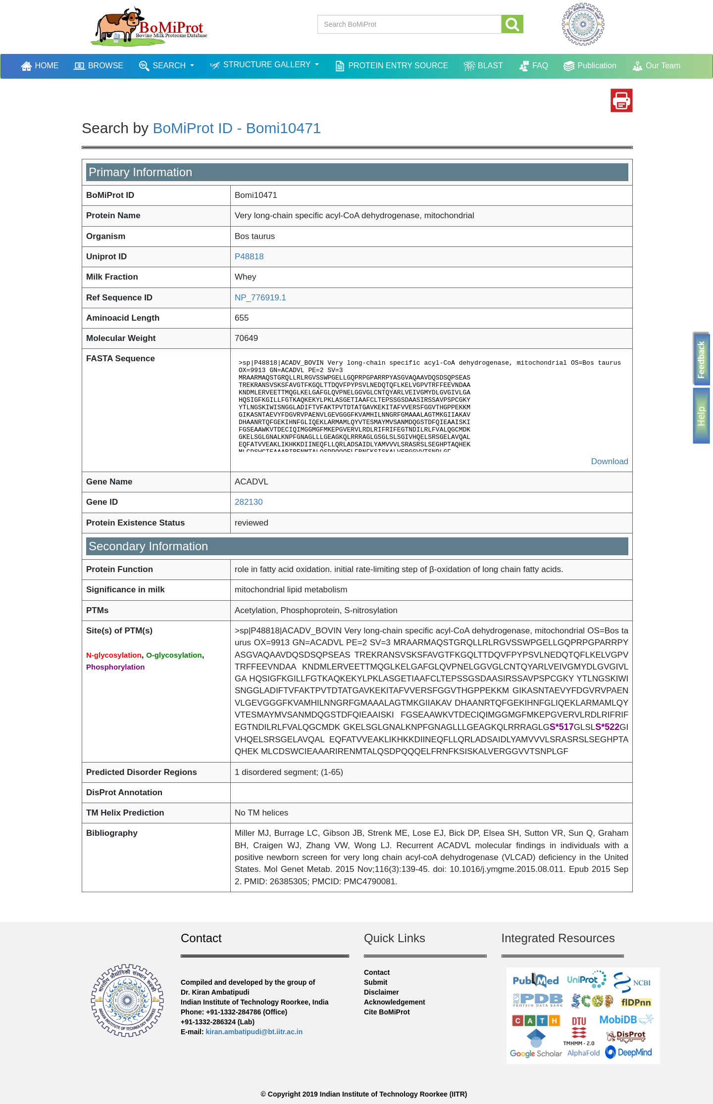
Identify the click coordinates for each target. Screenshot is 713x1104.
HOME (40, 65)
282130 (249, 502)
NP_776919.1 (260, 297)
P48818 (249, 256)
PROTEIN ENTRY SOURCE (391, 66)
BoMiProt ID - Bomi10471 (237, 128)
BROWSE (98, 66)
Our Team (655, 66)
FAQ (533, 66)
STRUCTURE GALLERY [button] (261, 65)
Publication (589, 66)
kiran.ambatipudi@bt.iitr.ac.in (254, 1032)
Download (610, 461)
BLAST (483, 66)
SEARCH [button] (163, 66)
